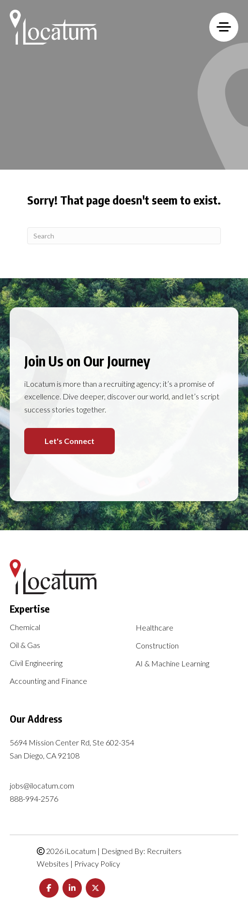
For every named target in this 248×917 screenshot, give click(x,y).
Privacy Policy (97, 863)
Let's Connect (69, 440)
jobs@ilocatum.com (42, 785)
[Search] (124, 235)
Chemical (25, 627)
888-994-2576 (34, 798)
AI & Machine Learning (172, 664)
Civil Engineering (36, 663)
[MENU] (223, 27)
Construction (157, 646)
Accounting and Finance (48, 681)
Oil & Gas (25, 645)
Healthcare (154, 628)
